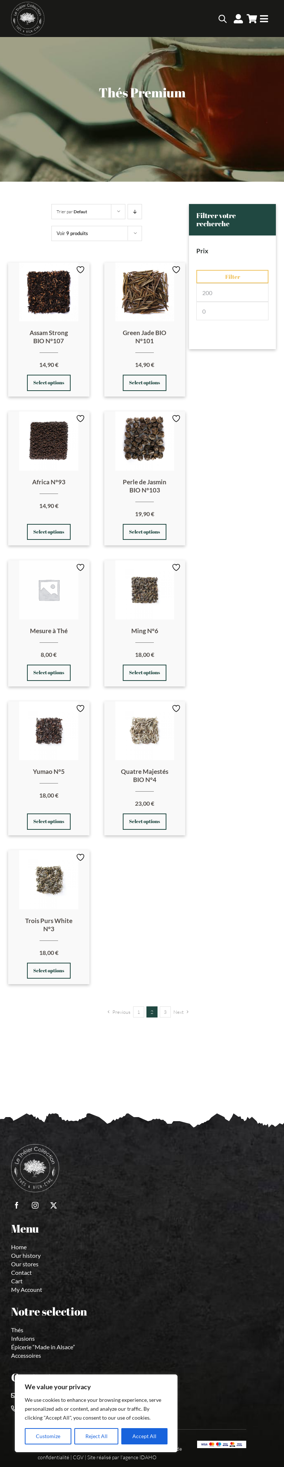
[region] (96, 1413)
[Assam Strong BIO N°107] (48, 292)
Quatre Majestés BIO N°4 (144, 775)
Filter (232, 276)
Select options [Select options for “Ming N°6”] (144, 672)
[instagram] (35, 1205)
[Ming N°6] (145, 589)
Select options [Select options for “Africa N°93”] (48, 531)
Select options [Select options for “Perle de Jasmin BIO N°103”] (144, 531)
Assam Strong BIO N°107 (49, 337)
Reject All (96, 1436)
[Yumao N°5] (48, 731)
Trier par (72, 211)
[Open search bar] (223, 19)
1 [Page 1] (138, 1012)
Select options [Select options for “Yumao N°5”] (48, 821)
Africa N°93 (48, 482)
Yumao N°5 (49, 771)
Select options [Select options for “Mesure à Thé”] (48, 672)
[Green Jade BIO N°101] (145, 292)
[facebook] (16, 1205)
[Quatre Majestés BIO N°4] (145, 731)
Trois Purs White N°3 (48, 925)
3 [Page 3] (165, 1012)
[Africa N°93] (48, 441)
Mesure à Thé (49, 631)
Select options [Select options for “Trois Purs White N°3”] (48, 970)
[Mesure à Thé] (48, 589)
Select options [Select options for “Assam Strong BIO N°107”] (48, 382)
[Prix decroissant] (135, 211)
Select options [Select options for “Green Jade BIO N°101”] (144, 382)
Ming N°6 (144, 631)
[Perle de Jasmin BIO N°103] (145, 441)
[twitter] (53, 1205)
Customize (48, 1436)
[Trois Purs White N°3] (48, 879)
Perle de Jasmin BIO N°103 (144, 486)
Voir (72, 233)
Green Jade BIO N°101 (144, 337)
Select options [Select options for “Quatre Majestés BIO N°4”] (144, 821)
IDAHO (147, 1457)
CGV (78, 1457)
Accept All (144, 1436)
